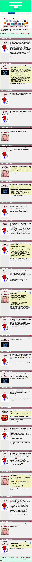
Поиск (26, 26)
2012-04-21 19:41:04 (6, 221)
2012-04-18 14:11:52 (6, 90)
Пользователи (13, 26)
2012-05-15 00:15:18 (6, 496)
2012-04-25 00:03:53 (6, 268)
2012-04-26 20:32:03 (6, 371)
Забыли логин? (16, 9)
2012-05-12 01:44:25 (6, 471)
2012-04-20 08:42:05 (6, 181)
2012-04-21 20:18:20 (6, 240)
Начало (6, 26)
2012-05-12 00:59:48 (6, 451)
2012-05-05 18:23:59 (6, 387)
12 (13, 33)
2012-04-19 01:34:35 (6, 127)
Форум (12, 13)
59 (16, 33)
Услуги (28, 13)
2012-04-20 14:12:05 (6, 202)
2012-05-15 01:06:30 (6, 521)
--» (18, 33)
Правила (21, 26)
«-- (5, 33)
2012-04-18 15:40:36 (6, 109)
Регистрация (16, 11)
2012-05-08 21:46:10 (6, 426)
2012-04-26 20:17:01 (6, 351)
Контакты (20, 13)
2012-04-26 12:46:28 (6, 317)
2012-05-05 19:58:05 (6, 407)
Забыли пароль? (16, 8)
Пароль (15, 3)
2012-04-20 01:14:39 (6, 163)
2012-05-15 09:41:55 (6, 539)
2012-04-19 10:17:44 (6, 145)
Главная (4, 13)
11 (12, 33)
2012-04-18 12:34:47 (6, 63)
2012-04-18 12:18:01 (6, 38)
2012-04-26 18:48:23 (6, 335)
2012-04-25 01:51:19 (6, 289)
